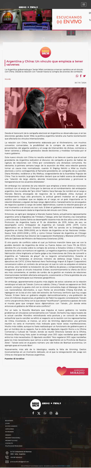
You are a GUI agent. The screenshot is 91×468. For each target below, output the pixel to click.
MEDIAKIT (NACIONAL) (12, 438)
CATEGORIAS (9, 429)
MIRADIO (8, 435)
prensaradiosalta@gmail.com (19, 462)
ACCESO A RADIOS (11, 426)
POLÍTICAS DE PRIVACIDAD (13, 446)
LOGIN (7, 423)
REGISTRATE (9, 420)
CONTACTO (9, 443)
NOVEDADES (9, 432)
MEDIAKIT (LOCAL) (11, 440)
